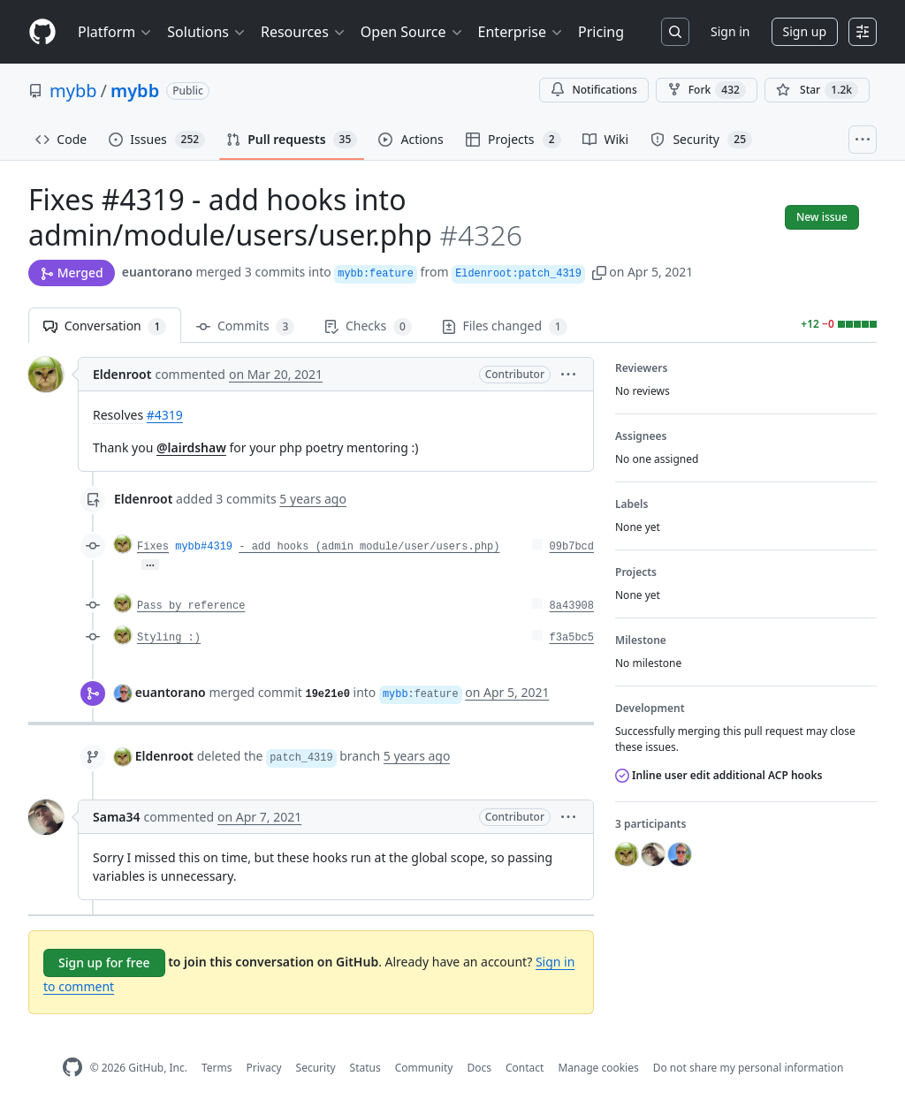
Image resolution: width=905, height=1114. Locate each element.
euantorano (157, 271)
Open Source (412, 32)
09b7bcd (572, 547)
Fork (706, 90)
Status (365, 1067)
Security (316, 1067)
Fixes (153, 547)
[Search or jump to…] (675, 32)
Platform (115, 32)
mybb (73, 90)
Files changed (504, 326)
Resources (303, 32)
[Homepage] (42, 32)
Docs (479, 1067)
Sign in (730, 31)
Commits (245, 326)
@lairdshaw (191, 447)
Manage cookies (598, 1067)
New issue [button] (822, 216)
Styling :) (169, 638)
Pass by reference (191, 606)
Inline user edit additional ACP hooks (718, 775)
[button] (599, 271)
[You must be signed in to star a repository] (817, 90)
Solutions (207, 32)
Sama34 (117, 816)
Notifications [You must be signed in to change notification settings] (593, 89)
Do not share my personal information (748, 1067)
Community (424, 1067)
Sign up (804, 31)
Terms (217, 1067)
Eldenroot (122, 374)
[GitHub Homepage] (72, 1068)
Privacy (264, 1067)
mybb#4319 (203, 547)
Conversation (104, 326)
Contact (525, 1067)
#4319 (165, 414)
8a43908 (572, 606)
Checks (367, 326)
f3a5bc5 (572, 638)
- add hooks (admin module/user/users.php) (369, 547)
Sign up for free (104, 962)
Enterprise (521, 32)
